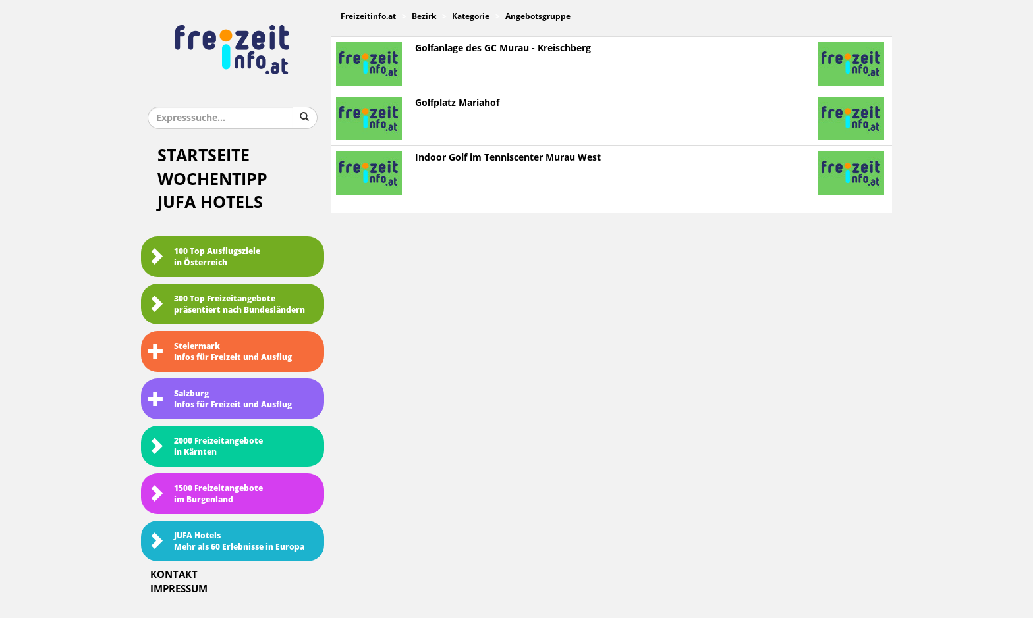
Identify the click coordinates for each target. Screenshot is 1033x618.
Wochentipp (212, 179)
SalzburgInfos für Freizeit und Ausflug (220, 399)
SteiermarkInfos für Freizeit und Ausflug (220, 352)
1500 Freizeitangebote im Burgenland (205, 494)
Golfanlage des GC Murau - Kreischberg (503, 48)
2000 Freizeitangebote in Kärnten (205, 446)
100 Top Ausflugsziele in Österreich (204, 257)
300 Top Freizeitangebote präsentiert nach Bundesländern (226, 304)
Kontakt (174, 574)
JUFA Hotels (210, 202)
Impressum (179, 589)
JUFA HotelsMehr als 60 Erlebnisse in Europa (226, 541)
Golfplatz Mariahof (457, 103)
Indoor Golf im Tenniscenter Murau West (508, 157)
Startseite (203, 155)
